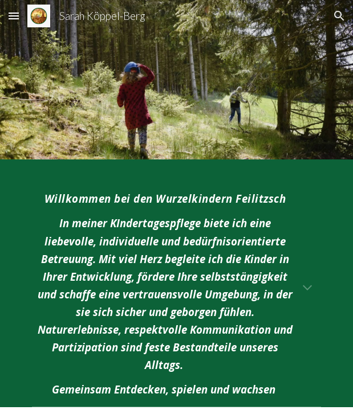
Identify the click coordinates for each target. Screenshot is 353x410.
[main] (176, 290)
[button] (13, 15)
